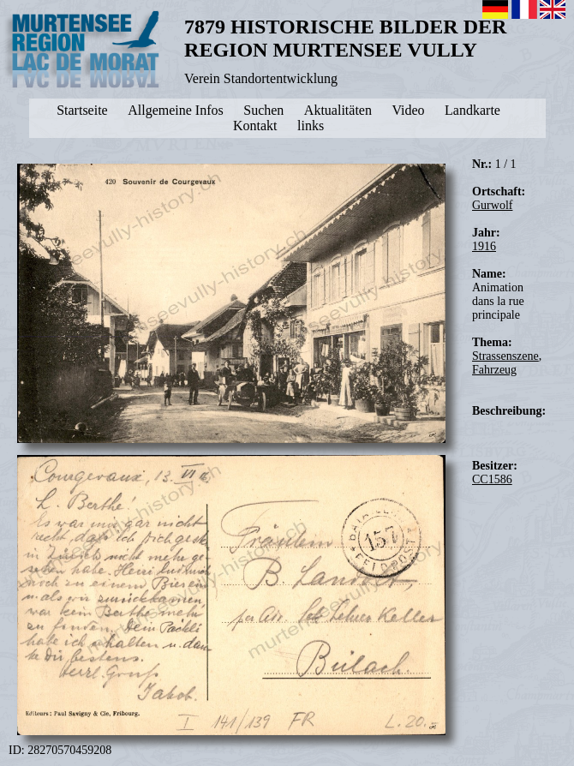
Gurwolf (492, 205)
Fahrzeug (494, 369)
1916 (484, 246)
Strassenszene (505, 356)
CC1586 (492, 479)
